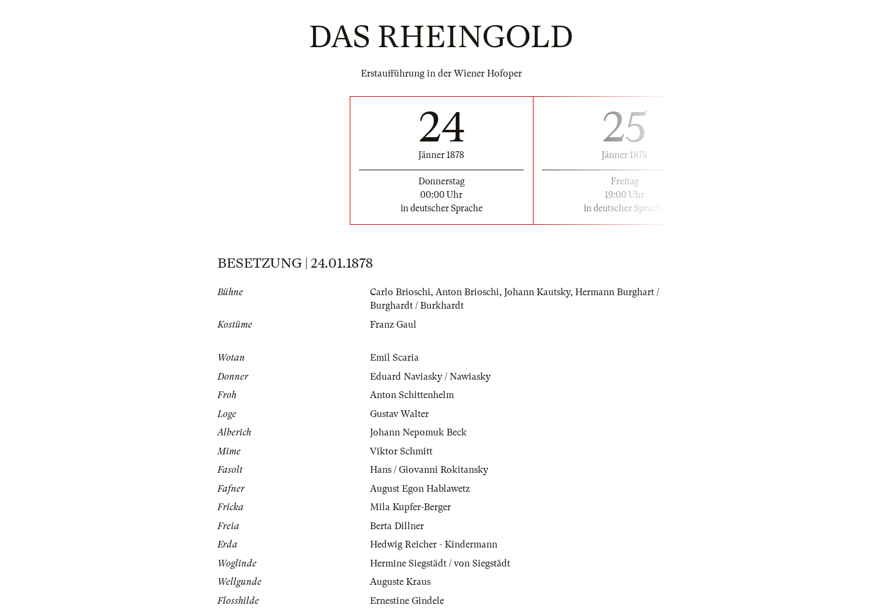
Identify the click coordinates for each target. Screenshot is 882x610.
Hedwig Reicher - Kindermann (433, 544)
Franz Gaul (393, 324)
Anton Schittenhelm (412, 395)
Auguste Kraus (400, 581)
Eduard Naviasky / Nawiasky (430, 376)
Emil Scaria (394, 357)
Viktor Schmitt (401, 451)
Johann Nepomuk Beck (418, 432)
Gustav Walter (399, 414)
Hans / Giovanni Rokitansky (429, 469)
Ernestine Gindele (407, 600)
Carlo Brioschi (400, 292)
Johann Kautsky (537, 292)
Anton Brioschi (467, 292)
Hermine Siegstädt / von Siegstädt (440, 563)
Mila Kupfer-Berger (410, 507)
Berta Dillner (397, 526)
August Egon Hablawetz (420, 488)
